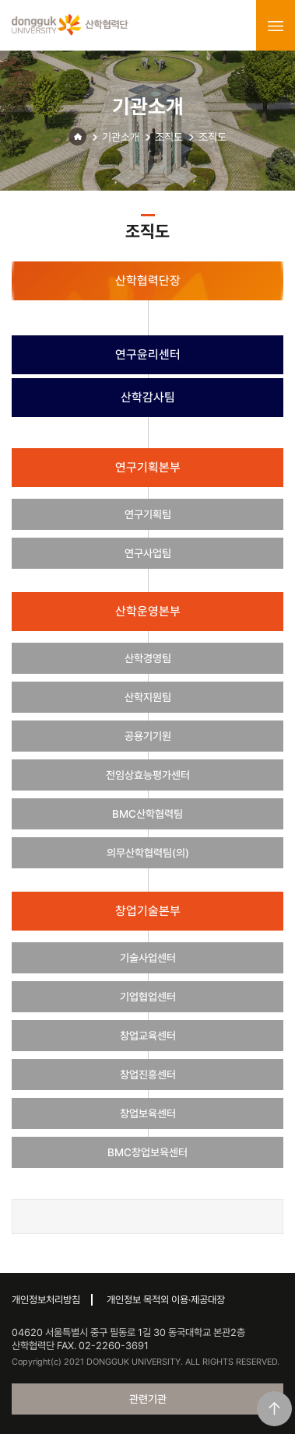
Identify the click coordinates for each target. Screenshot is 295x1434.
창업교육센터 (148, 1035)
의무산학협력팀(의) (148, 853)
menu (275, 25)
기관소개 (120, 137)
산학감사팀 (148, 397)
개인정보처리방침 (46, 1300)
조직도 (169, 137)
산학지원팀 (148, 697)
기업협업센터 (148, 996)
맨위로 (274, 1408)
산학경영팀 (148, 658)
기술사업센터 (148, 958)
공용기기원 (148, 736)
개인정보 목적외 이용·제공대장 (166, 1300)
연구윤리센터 (148, 354)
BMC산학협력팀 (147, 814)
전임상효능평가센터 (148, 775)
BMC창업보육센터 (147, 1152)
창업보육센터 (148, 1113)
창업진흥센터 (148, 1074)
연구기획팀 (148, 514)
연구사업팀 (148, 553)
